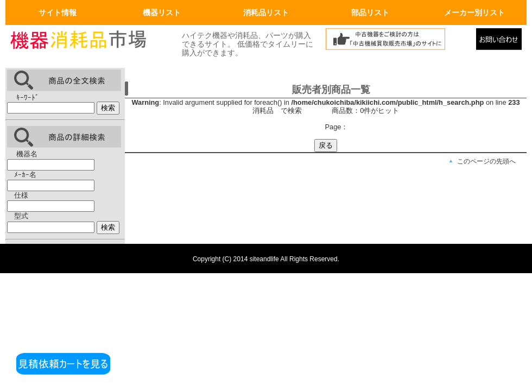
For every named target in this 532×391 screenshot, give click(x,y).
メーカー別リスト (474, 12)
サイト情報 (58, 12)
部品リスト (370, 12)
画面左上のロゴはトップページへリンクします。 (86, 41)
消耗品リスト (266, 12)
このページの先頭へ (486, 161)
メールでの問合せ (501, 41)
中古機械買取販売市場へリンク (398, 41)
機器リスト (162, 12)
